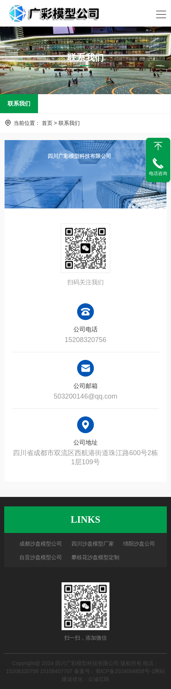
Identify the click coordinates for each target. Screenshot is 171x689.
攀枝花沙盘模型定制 (95, 557)
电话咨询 (158, 173)
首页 (47, 123)
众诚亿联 (98, 679)
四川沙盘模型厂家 (92, 544)
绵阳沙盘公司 (139, 544)
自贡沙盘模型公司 (40, 557)
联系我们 (19, 103)
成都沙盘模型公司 (40, 544)
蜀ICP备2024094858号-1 (125, 671)
